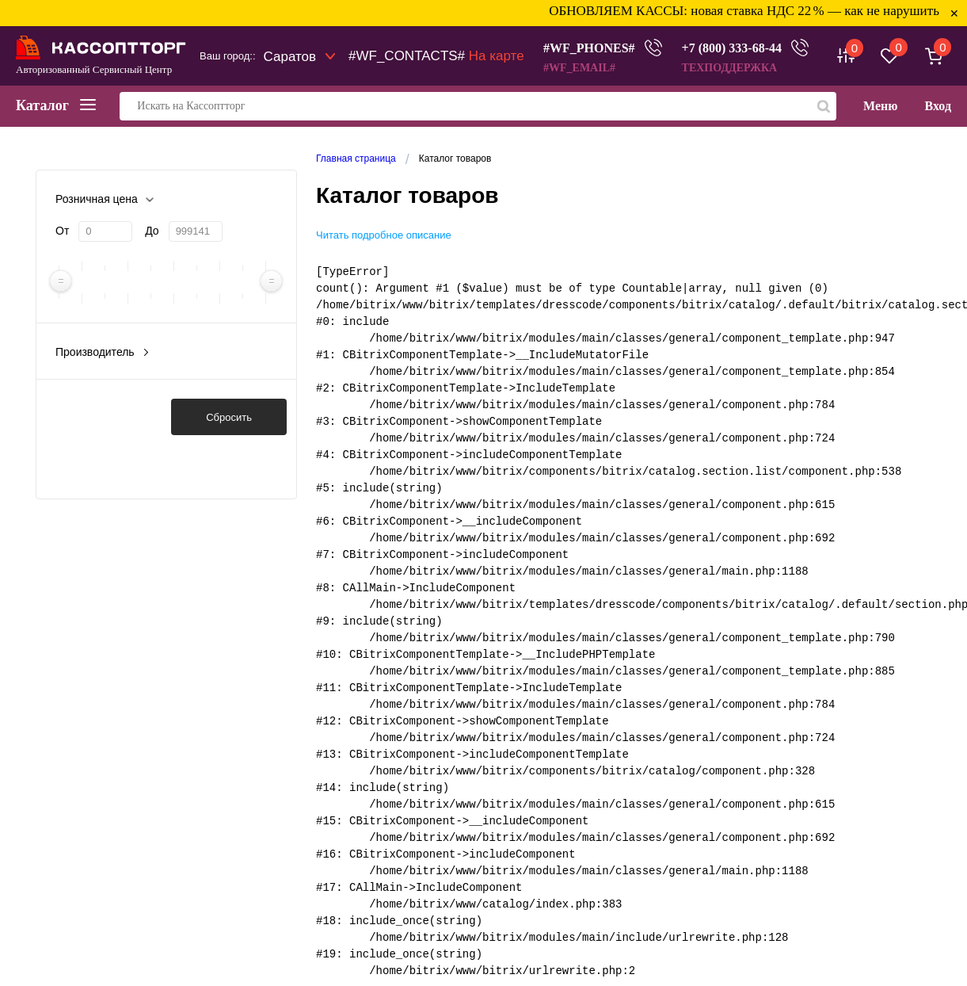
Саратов (290, 56)
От (62, 230)
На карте (496, 55)
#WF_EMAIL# (579, 68)
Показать (103, 416)
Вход (938, 106)
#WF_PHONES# (589, 48)
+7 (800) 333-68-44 (732, 48)
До (151, 230)
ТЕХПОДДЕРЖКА (730, 68)
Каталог (56, 105)
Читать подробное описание (383, 235)
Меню (880, 106)
